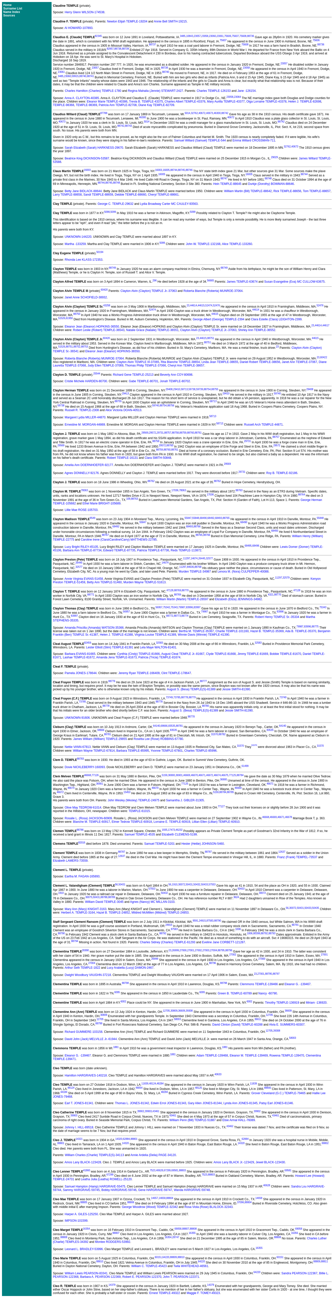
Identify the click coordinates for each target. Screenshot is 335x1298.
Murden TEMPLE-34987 (195, 571)
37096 (240, 1202)
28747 (175, 1237)
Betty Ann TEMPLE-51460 (104, 582)
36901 (179, 775)
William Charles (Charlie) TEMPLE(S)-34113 (94, 1155)
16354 (86, 1228)
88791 (295, 925)
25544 (96, 373)
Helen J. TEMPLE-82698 (304, 101)
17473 (171, 829)
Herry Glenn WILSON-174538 (84, 12)
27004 (213, 950)
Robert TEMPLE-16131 (122, 458)
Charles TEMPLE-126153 (214, 91)
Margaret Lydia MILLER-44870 (85, 417)
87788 (103, 113)
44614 (193, 305)
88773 (177, 615)
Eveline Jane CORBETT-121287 (223, 942)
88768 (198, 567)
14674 (194, 558)
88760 (190, 432)
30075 (88, 897)
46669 (186, 775)
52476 (216, 305)
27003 (205, 950)
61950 (69, 318)
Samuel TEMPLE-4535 (140, 834)
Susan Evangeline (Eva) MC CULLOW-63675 (294, 281)
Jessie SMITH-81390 (236, 689)
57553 (212, 884)
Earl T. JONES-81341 (79, 1103)
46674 (217, 775)
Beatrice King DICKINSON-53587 (87, 158)
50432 (196, 884)
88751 (210, 338)
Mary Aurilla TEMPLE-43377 (226, 101)
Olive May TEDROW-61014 (83, 807)
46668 (87, 775)
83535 (171, 725)
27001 (190, 950)
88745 (181, 170)
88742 (224, 113)
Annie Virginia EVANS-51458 (84, 579)
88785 (230, 792)
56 (116, 884)
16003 (87, 170)
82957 (110, 48)
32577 (209, 558)
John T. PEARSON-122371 (181, 1277)
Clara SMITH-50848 (158, 458)
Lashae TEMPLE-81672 (79, 657)
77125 (232, 775)
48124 (152, 1083)
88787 (121, 851)
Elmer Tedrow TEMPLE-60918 (132, 822)
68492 (210, 518)
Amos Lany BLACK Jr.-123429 (233, 1162)
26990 (85, 950)
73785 (176, 697)
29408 (169, 389)
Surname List (12, 8)
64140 (156, 725)
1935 (164, 829)
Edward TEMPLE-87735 (119, 550)
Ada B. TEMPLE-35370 (300, 631)
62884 (126, 1139)
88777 (203, 681)
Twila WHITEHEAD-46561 (190, 1266)
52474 (208, 305)
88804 (169, 1198)
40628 (159, 1170)
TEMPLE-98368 (63, 105)
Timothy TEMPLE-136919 (282, 1002)
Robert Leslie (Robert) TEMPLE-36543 (99, 330)
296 (154, 280)
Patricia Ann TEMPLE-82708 (118, 105)
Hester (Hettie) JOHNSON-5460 (202, 843)
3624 (236, 897)
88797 (276, 973)
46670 (194, 775)
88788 (104, 897)
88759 (183, 432)
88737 (152, 44)
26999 (175, 950)
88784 (240, 775)
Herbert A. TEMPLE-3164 (78, 912)
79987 (181, 607)
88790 (217, 920)
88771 (90, 594)
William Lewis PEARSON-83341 (86, 1273)
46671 (202, 775)
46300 (217, 113)
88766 (197, 526)
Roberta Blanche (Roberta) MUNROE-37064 (212, 291)
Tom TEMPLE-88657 (317, 191)
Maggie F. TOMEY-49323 (203, 1293)
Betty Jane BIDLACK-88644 (83, 191)
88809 (173, 1257)
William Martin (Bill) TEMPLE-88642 (248, 191)
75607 (235, 36)
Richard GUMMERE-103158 (83, 1032)
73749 (169, 697)
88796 (228, 950)
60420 (104, 289)
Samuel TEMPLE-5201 (159, 843)
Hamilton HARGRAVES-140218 (86, 1075)
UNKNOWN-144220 (78, 236)
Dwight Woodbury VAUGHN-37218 (88, 975)
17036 (175, 490)
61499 (245, 766)
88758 (175, 432)
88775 (315, 626)
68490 (203, 518)
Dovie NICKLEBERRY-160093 (85, 767)
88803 (182, 1170)
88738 (117, 48)
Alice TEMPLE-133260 (237, 244)
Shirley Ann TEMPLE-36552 (256, 330)
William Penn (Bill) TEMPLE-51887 (192, 1120)
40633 (217, 1074)
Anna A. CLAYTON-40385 (82, 98)
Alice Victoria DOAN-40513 (123, 410)
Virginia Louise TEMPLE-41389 (155, 634)
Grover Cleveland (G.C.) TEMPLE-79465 (278, 1093)
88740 (165, 72)
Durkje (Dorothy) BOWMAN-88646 (271, 184)
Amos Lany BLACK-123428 (83, 1162)
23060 (212, 36)
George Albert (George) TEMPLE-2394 (218, 319)
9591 (195, 920)
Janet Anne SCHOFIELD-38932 (86, 297)
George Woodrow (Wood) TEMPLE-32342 (150, 1207)
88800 (267, 1087)
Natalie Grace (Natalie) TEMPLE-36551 (152, 330)
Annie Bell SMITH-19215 (170, 21)
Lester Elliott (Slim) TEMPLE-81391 (109, 647)
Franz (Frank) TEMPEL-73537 (297, 857)
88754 (207, 389)
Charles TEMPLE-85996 (200, 750)
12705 (166, 1010)
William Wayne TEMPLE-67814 (94, 750)
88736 (250, 36)
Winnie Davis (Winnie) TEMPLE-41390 (203, 634)
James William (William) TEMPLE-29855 (100, 739)
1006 (238, 929)
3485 (182, 36)
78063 (84, 490)
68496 (255, 545)
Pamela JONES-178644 (81, 673)
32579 (286, 577)
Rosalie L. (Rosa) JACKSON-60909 (88, 818)
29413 (125, 393)
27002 (198, 950)
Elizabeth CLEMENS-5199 (179, 834)
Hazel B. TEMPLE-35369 (267, 631)
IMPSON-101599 (76, 1220)
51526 (61, 318)
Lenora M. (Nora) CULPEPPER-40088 (242, 571)
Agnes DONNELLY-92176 (82, 473)
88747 (223, 178)
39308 (189, 1010)
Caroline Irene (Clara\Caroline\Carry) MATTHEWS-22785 (119, 539)
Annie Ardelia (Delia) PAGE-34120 (153, 1155)
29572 (152, 432)
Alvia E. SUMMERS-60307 (287, 1024)
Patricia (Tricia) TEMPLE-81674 (159, 657)
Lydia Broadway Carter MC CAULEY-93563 (169, 204)
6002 (123, 1001)
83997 (197, 607)
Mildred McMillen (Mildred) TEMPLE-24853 (160, 912)
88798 (125, 983)
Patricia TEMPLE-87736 (153, 550)
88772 (169, 615)
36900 (171, 775)
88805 (83, 1202)
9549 (92, 518)
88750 (76, 314)
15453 (127, 792)
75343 (174, 607)
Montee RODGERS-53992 (112, 1242)
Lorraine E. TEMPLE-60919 (172, 822)
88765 (226, 518)
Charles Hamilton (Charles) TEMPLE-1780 (93, 91)
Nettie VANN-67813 (78, 747)
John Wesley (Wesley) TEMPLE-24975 (133, 800)
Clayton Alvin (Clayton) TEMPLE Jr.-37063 (149, 291)
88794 (74, 941)
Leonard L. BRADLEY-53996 (84, 1249)
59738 (192, 389)
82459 (87, 642)
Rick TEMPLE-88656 (287, 191)
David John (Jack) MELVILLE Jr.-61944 (91, 1039)
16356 (294, 1233)
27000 (183, 950)
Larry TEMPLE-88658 (67, 194)
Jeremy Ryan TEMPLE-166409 (139, 673)
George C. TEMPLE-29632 (116, 204)
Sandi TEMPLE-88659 (98, 194)
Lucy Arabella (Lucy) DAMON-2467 (130, 967)
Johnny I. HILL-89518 (79, 1127)
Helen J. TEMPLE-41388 (116, 634)
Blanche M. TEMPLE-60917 (91, 822)
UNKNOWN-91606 (77, 717)
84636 (190, 567)
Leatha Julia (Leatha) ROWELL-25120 (106, 1179)
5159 (164, 775)
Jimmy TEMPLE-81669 (252, 654)
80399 (256, 933)
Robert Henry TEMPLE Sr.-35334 (277, 617)
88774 (185, 615)
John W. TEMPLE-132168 (203, 244)
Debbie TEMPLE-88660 (130, 194)
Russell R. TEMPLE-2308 (82, 410)
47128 (169, 590)
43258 (106, 305)
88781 (179, 725)
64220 (165, 1257)
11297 (186, 558)
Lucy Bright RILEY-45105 (81, 547)
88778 (184, 697)
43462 (229, 1126)
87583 (209, 920)
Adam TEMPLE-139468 (212, 1055)
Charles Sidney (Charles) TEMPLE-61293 (168, 942)
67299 (167, 1170)
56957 (158, 607)
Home (7, 5)
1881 (116, 1047)
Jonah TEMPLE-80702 (175, 381)
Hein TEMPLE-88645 (227, 184)
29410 (176, 389)
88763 (239, 490)
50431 (122, 884)
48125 (198, 1087)
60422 (323, 357)
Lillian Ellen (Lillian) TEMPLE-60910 (215, 822)
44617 (325, 325)
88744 (173, 170)
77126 (95, 775)
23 (188, 305)
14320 (118, 1139)
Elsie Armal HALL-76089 (238, 1120)
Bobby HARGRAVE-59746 (118, 1190)
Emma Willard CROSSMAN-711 (253, 140)
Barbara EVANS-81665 (80, 654)
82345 (98, 36)
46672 (209, 775)
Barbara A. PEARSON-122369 (100, 1277)
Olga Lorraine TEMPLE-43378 (266, 101)
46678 (288, 817)
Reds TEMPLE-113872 (186, 550)
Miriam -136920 (316, 1002)
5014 (187, 113)
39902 (140, 1111)
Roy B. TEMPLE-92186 (281, 473)
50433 (204, 884)
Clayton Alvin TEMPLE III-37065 (138, 362)
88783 (80, 758)
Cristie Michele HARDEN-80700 (86, 381)
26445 (201, 558)
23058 (204, 36)
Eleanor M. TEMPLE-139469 (249, 1055)
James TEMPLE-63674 (242, 281)
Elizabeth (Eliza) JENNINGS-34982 (238, 599)
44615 (201, 305)
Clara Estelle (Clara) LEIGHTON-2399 (276, 319)
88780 (205, 706)
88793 (271, 933)
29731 (160, 432)
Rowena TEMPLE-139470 (286, 1055)
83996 (189, 607)
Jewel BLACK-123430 (270, 1162)
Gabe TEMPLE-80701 (143, 381)
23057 (197, 36)
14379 (112, 1285)
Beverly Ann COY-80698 (176, 374)
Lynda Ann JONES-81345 (240, 1103)
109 (128, 498)
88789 (111, 897)
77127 (221, 806)
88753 (84, 346)
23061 (220, 36)
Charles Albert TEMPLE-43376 (185, 101)
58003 (177, 1019)
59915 (75, 76)
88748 (268, 178)
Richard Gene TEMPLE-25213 (133, 374)
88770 (185, 590)
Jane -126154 (246, 91)
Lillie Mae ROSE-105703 (81, 510)
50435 (315, 908)
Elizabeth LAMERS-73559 (70, 860)
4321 (270, 594)
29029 (274, 157)
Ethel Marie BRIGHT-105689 (101, 503)
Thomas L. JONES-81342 (132, 1103)
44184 (63, 1092)
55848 (195, 518)
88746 (189, 170)
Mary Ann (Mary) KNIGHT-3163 (85, 909)
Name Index (11, 12)
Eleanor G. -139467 (297, 984)
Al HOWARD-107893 (78, 28)
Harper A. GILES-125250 (81, 1214)
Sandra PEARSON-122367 (299, 1273)
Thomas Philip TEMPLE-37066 (145, 365)
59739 (199, 389)
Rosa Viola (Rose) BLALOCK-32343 (209, 1207)
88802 (325, 1143)
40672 (202, 113)
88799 (98, 1023)
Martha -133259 (75, 244)
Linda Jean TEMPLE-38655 (219, 362)
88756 (170, 405)
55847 (188, 518)
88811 (324, 1261)
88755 (214, 389)
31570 (214, 734)
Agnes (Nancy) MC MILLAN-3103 (152, 902)
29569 (144, 432)
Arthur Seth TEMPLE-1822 (82, 967)
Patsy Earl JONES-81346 (276, 1103)
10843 (189, 36)
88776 (111, 681)
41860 (86, 1170)
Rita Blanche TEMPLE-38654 (180, 362)
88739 (125, 48)
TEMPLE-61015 (139, 811)
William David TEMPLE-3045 (104, 902)
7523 (152, 1170)
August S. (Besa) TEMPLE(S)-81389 (191, 689)
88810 (181, 1257)
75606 (227, 36)
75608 (243, 36)
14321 (79, 1139)
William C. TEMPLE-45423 (149, 1266)
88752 (76, 346)
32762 (194, 113)
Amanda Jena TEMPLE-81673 (116, 657)
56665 (210, 280)
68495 (248, 545)
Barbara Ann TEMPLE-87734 (82, 550)
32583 (159, 642)
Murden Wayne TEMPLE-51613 (144, 582)
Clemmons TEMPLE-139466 (259, 984)
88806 (130, 1202)
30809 (174, 1010)
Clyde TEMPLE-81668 (221, 654)
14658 (162, 1198)
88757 (167, 432)
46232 (179, 829)
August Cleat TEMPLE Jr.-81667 (182, 654)
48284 (160, 1083)
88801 (134, 1139)
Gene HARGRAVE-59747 (155, 1190)
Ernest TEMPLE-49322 (164, 1293)
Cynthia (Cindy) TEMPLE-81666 (138, 654)
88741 (90, 76)
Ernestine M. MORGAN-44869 (85, 424)
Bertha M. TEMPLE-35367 (196, 631)
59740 (277, 393)
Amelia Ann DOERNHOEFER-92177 (89, 465)
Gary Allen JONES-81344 (205, 1103)
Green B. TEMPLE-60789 (235, 993)
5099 (113, 212)
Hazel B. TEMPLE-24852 (113, 912)
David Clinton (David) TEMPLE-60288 (237, 1024)
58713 (184, 389)
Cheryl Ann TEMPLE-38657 (186, 365)
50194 (99, 252)
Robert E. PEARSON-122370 (141, 1277)
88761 (198, 432)
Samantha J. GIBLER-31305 (185, 800)
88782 (222, 734)
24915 (202, 920)
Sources (9, 15)
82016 (81, 842)
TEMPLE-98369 (86, 105)
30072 (181, 884)
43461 (155, 1111)
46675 (224, 775)
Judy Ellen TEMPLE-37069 (106, 365)
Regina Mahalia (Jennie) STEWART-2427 (155, 91)
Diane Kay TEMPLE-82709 (156, 105)
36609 (181, 1010)
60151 (158, 1257)
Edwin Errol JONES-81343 (168, 1103)
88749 (112, 267)
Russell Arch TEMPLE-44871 (263, 424)
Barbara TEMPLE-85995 (132, 750)
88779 (192, 697)
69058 (178, 1228)
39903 (148, 1111)
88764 (301, 494)
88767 (105, 535)
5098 (107, 212)
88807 (185, 1228)
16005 (166, 170)
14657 (154, 1198)
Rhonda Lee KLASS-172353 (83, 259)
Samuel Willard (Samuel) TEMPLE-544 (200, 140)
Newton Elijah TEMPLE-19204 (127, 21)
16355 (192, 1233)
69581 (174, 1170)
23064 (237, 97)
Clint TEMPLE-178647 (176, 673)
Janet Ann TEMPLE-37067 (299, 362)
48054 (138, 1087)
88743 (128, 125)
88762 (151, 481)
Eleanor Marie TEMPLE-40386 (107, 101)
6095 (117, 992)
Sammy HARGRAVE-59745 (81, 1190)
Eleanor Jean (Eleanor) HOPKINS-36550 (92, 326)
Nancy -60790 (267, 993)
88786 (80, 829)
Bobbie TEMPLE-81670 (285, 654)
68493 (218, 518)
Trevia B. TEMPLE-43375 (146, 101)
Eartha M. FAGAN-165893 (82, 876)
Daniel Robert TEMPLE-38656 (260, 362)
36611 (258, 1019)
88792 (162, 933)
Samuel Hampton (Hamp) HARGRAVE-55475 (95, 1186)
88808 (193, 1228)
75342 (166, 607)
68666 (164, 725)
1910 (174, 884)
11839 (144, 1083)
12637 (281, 851)
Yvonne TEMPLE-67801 (167, 750)
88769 (177, 590)
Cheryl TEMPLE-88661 (163, 194)
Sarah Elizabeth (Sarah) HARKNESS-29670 (94, 147)
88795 (221, 950)
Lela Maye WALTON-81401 (158, 647)
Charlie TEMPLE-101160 (232, 631)
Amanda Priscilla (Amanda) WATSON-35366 (94, 627)
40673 (209, 113)
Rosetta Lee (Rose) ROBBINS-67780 (158, 739)
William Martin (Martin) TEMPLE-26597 (182, 599)
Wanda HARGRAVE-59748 (192, 1190)
